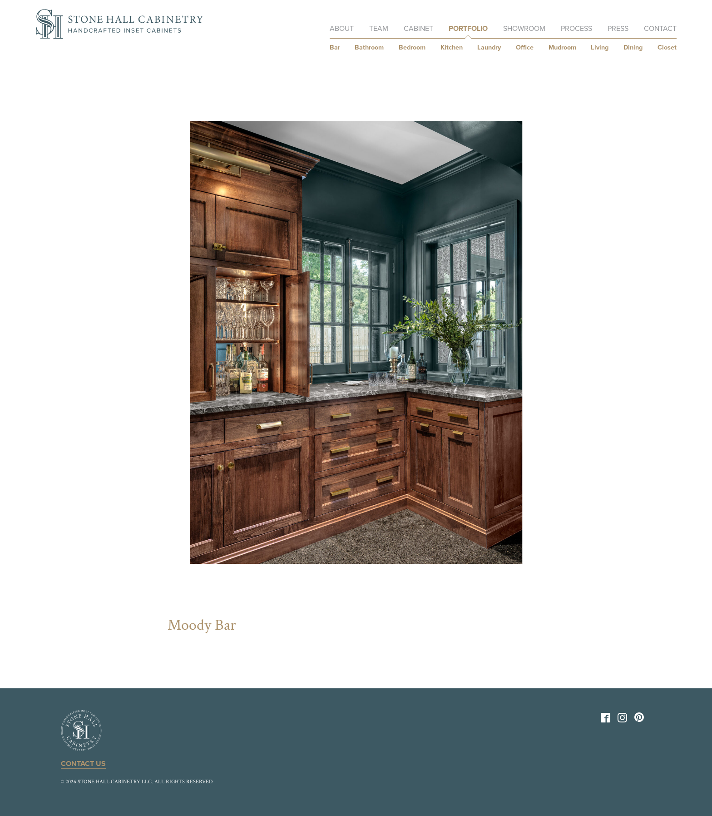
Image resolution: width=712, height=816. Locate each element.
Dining (633, 47)
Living (599, 47)
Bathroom (369, 47)
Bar (335, 47)
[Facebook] (605, 719)
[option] (356, 342)
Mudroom (562, 47)
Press (618, 28)
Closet (667, 47)
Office (525, 47)
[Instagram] (622, 719)
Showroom (524, 28)
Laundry (489, 47)
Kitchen (451, 47)
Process (576, 28)
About (342, 28)
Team (378, 28)
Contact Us (83, 763)
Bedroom (412, 47)
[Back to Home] (119, 24)
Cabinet (418, 28)
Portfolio (468, 28)
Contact (660, 28)
